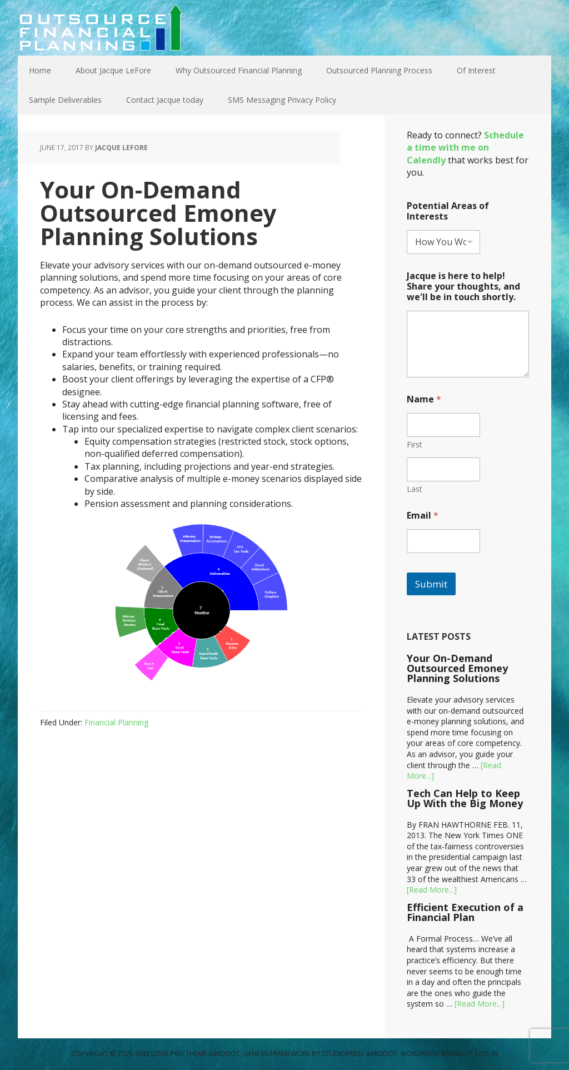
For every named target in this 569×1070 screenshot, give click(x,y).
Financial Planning (116, 722)
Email (422, 515)
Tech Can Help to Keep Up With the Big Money (465, 798)
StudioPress (343, 1053)
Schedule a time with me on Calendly (465, 147)
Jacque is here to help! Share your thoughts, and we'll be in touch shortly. (463, 286)
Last (414, 489)
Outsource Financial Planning (101, 28)
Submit (431, 584)
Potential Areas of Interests (448, 211)
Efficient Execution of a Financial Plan (465, 912)
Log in (487, 1053)
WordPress (420, 1053)
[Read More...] (432, 889)
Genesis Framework (276, 1053)
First (414, 444)
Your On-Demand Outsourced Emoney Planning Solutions (457, 668)
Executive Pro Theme (171, 1053)
